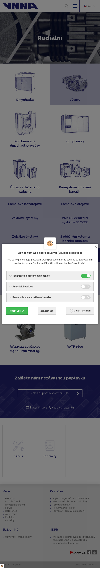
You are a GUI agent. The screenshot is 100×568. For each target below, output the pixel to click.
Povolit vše (16, 310)
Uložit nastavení (80, 311)
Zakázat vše (47, 310)
